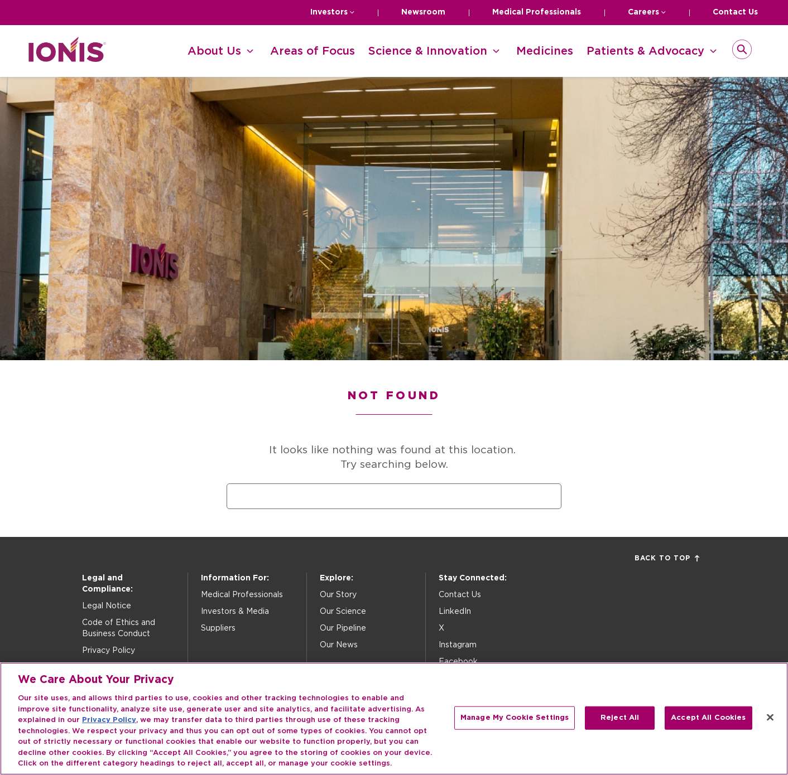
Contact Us (735, 12)
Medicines (544, 51)
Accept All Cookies (708, 717)
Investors (329, 12)
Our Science (343, 612)
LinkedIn (455, 612)
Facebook (458, 662)
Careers (643, 12)
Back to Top (667, 558)
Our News (339, 645)
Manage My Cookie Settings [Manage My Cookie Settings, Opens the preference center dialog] (514, 717)
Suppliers (218, 628)
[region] (394, 718)
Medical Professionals (536, 12)
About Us (214, 51)
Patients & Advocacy (645, 51)
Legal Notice (106, 606)
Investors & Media (235, 612)
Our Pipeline (343, 628)
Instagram (458, 645)
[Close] (770, 717)
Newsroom (423, 12)
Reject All (619, 717)
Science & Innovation (427, 51)
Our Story (338, 595)
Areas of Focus (312, 51)
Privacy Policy (108, 651)
